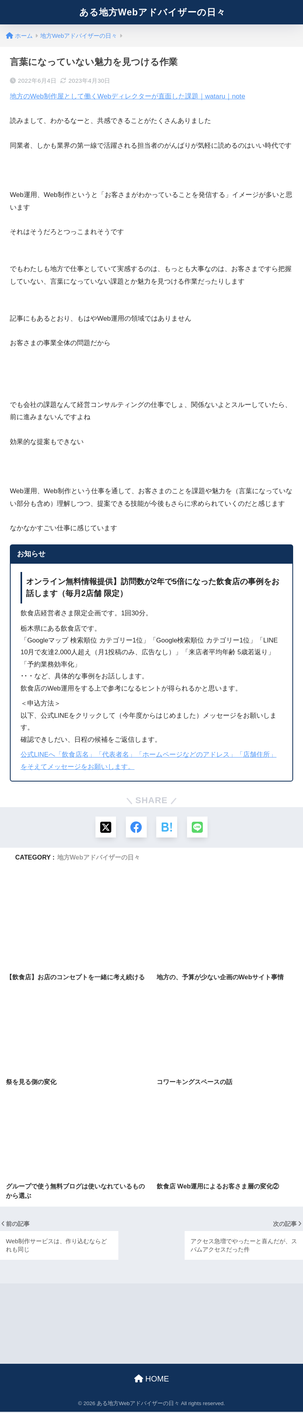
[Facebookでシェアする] (136, 827)
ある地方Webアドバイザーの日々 (152, 12)
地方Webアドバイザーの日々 (98, 858)
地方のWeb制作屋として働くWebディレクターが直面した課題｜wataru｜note (127, 96)
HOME (151, 1379)
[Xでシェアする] (104, 827)
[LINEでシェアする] (198, 827)
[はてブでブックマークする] (167, 827)
